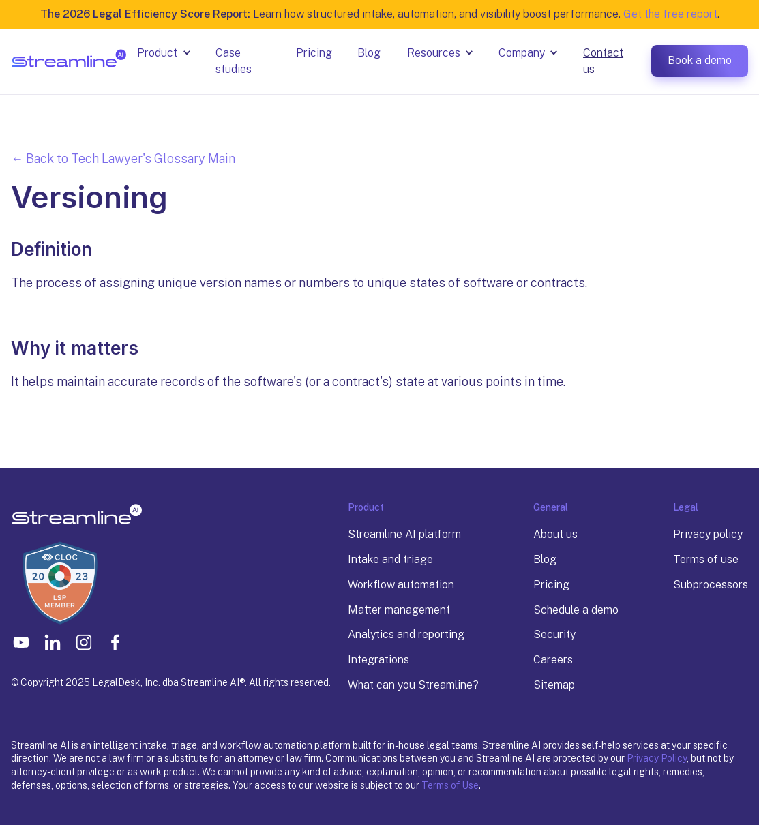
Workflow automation (401, 584)
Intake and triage (390, 559)
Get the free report (670, 13)
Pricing (551, 584)
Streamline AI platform (404, 534)
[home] (68, 61)
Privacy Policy (657, 758)
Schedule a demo (576, 609)
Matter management (399, 609)
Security (554, 634)
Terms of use (706, 559)
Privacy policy (708, 534)
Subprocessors (710, 584)
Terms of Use (450, 785)
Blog (544, 559)
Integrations (378, 659)
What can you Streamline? (413, 684)
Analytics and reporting (406, 634)
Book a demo (700, 60)
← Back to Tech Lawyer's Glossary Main (123, 158)
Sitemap (554, 684)
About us (555, 534)
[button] (165, 53)
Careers (553, 659)
